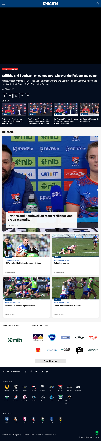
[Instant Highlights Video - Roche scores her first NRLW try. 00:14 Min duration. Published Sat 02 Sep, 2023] (75, 297)
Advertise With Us (50, 435)
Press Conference (10, 69)
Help (32, 435)
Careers (26, 435)
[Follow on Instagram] (42, 371)
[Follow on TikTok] (26, 371)
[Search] (97, 3)
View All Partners (50, 361)
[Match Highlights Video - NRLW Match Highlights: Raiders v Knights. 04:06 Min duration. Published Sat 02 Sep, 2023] (26, 254)
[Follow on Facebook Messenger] (47, 371)
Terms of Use (6, 435)
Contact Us (39, 435)
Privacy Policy (16, 435)
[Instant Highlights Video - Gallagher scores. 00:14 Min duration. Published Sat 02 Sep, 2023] (75, 254)
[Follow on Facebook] (31, 371)
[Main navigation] (3, 3)
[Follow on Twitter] (36, 371)
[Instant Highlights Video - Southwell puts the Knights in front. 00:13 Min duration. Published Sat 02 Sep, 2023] (26, 297)
